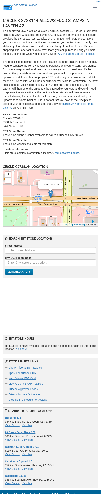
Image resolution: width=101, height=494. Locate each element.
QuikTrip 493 (13, 417)
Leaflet (64, 225)
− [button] (8, 180)
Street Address (13, 245)
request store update (67, 152)
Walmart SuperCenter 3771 (22, 446)
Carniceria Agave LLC (19, 461)
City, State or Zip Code (18, 258)
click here (21, 348)
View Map (27, 425)
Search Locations (19, 271)
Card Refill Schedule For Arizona (28, 399)
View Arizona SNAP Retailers (26, 383)
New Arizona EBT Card (22, 378)
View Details (12, 425)
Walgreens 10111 (15, 475)
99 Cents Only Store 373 (20, 432)
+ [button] (8, 175)
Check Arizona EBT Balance (25, 367)
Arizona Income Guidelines (24, 394)
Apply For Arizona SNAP (23, 373)
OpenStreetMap (78, 225)
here (98, 1)
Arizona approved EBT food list (76, 53)
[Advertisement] (50, 304)
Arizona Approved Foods (23, 389)
